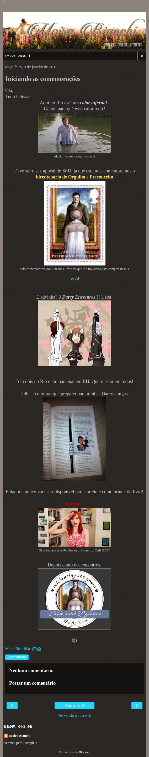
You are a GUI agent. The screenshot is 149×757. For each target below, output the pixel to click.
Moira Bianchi (19, 736)
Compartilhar (17, 657)
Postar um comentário (32, 683)
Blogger (84, 752)
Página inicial (74, 705)
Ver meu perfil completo (20, 743)
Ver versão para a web (74, 715)
